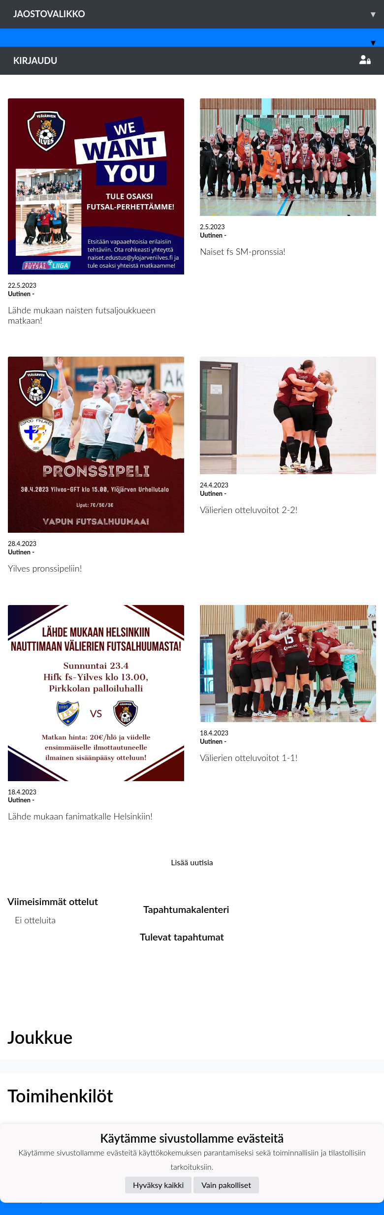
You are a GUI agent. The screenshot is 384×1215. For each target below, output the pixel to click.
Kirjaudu (192, 60)
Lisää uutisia (192, 862)
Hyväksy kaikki (158, 1184)
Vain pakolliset (226, 1184)
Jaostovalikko (198, 14)
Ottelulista (32, 958)
